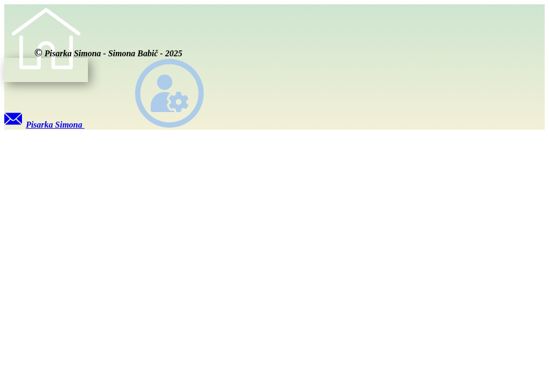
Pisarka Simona (44, 124)
